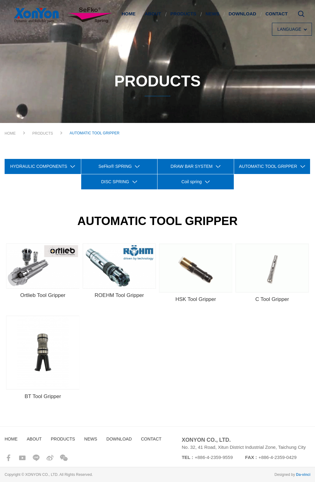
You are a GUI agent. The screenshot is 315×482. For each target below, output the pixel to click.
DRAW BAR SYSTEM (192, 166)
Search (301, 16)
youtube (22, 458)
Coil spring (191, 181)
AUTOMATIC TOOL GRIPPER (268, 166)
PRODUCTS (183, 13)
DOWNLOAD (242, 13)
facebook (8, 458)
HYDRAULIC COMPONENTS (38, 166)
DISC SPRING (115, 181)
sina (50, 458)
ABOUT (153, 13)
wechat (64, 458)
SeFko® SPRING (115, 166)
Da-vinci (303, 474)
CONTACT (276, 13)
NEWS (212, 13)
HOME (128, 13)
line (36, 458)
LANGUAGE (289, 29)
